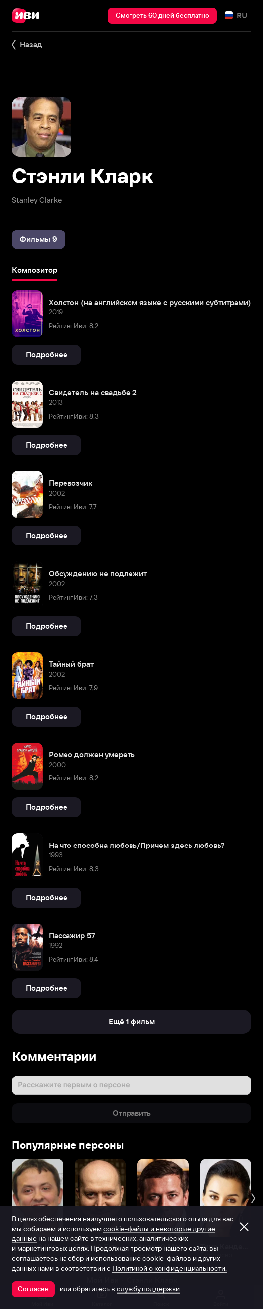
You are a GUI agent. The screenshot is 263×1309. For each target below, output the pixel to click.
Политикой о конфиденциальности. (169, 1268)
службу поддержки (148, 1289)
